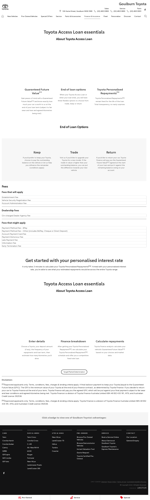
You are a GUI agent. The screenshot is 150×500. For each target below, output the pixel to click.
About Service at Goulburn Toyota (108, 441)
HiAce (54, 444)
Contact (137, 16)
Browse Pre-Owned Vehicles (85, 438)
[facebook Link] (145, 9)
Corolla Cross (32, 440)
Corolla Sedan (8, 444)
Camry (5, 447)
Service (59, 16)
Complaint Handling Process (136, 482)
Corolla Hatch (8, 440)
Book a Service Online (110, 437)
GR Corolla (6, 458)
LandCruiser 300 (33, 468)
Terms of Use (121, 482)
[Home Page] (5, 7)
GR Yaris (5, 461)
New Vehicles (12, 16)
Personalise (116, 16)
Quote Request (83, 452)
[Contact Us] (77, 11)
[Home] (2, 16)
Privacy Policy (112, 482)
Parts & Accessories (73, 16)
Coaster (55, 451)
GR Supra (6, 454)
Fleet (106, 16)
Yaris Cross (31, 437)
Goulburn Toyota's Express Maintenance (110, 447)
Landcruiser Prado (34, 465)
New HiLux (31, 461)
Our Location (131, 437)
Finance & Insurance (92, 16)
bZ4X (29, 451)
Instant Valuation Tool (86, 449)
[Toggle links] (137, 487)
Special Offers (46, 16)
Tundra (55, 447)
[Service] (75, 497)
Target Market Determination (74, 372)
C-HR (29, 444)
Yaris (4, 437)
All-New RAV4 (33, 447)
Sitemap (104, 482)
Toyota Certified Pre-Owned (85, 457)
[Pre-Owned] (25, 497)
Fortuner (30, 458)
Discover (127, 16)
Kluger (29, 454)
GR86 (4, 451)
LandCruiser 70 (58, 440)
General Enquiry (132, 440)
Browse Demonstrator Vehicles (86, 444)
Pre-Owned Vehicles (29, 16)
